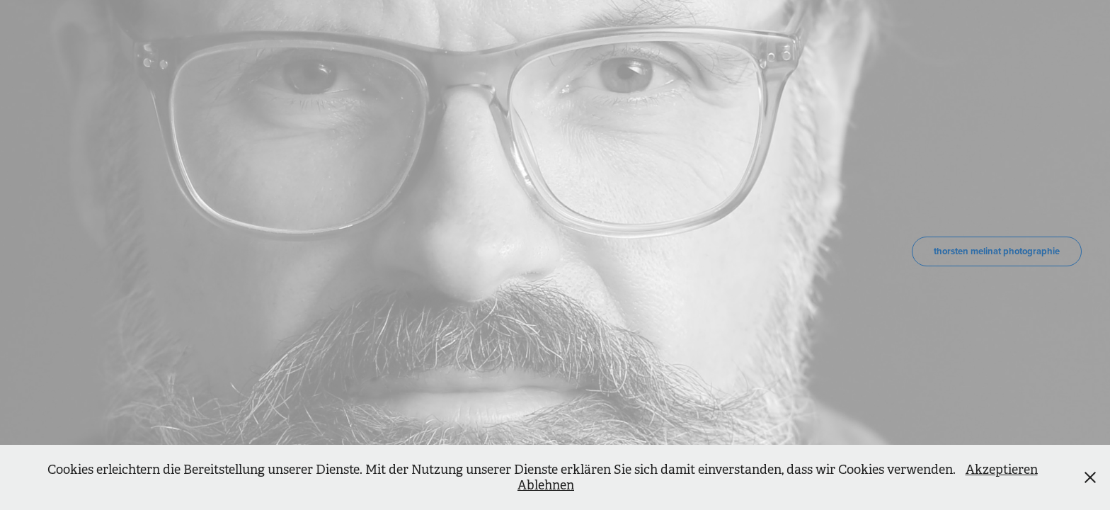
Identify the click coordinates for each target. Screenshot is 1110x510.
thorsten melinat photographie (997, 251)
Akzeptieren (1002, 469)
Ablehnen (545, 485)
